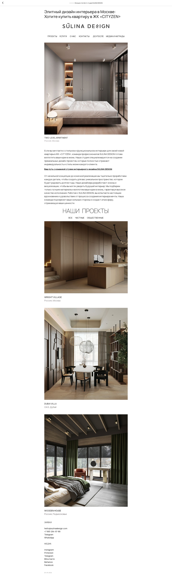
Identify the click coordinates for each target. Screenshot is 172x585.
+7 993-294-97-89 (52, 532)
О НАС (73, 37)
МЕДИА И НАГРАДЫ (115, 37)
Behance (48, 563)
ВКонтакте (49, 560)
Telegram (48, 535)
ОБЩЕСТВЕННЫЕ (95, 219)
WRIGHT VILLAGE (53, 298)
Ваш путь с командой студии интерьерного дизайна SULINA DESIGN (78, 170)
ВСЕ (70, 219)
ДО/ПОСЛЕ (98, 37)
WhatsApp (49, 538)
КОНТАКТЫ (84, 37)
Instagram (49, 551)
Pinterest (48, 554)
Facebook (48, 566)
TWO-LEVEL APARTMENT (56, 138)
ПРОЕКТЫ (52, 37)
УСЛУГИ (63, 37)
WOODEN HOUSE (52, 511)
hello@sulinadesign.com (55, 529)
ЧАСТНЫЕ (79, 219)
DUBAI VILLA (50, 404)
